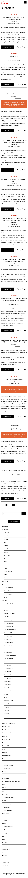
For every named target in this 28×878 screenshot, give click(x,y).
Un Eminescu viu (14, 56)
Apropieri (6, 610)
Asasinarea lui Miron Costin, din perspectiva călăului (14, 180)
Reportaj (4, 843)
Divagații (6, 542)
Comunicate (5, 720)
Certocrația (6, 532)
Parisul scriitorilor (8, 810)
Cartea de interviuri (8, 649)
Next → (20, 505)
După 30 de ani (7, 859)
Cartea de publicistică (9, 668)
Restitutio (14, 14)
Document (4, 736)
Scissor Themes (6, 875)
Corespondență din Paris (10, 804)
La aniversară (7, 768)
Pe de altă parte (7, 565)
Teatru (5, 597)
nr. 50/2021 (17, 146)
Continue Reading (8, 47)
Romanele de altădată (9, 797)
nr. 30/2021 (17, 474)
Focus (5, 697)
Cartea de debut (8, 636)
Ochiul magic (5, 813)
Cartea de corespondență (10, 629)
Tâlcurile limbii (5, 862)
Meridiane (4, 801)
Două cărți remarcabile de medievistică (14, 470)
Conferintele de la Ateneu (8, 723)
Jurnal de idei (7, 552)
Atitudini (4, 600)
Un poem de (7, 830)
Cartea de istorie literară (10, 655)
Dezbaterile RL (5, 729)
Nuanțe (5, 558)
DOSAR (4, 742)
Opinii (5, 561)
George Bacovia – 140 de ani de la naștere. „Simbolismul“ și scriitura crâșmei (14, 260)
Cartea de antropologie (9, 623)
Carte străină (7, 616)
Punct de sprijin (7, 707)
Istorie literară (5, 794)
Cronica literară (7, 687)
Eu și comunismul (6, 755)
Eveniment (5, 759)
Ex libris (6, 694)
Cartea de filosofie (8, 645)
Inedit (3, 784)
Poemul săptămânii (8, 826)
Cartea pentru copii (8, 678)
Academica (5, 526)
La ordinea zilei (7, 555)
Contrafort (6, 536)
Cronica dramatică (8, 587)
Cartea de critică (8, 633)
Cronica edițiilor (8, 681)
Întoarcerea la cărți (8, 700)
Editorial (6, 545)
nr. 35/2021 (17, 383)
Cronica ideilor (7, 684)
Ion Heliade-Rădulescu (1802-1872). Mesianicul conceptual (14, 18)
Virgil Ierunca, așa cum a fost (14, 379)
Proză (3, 836)
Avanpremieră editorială (8, 603)
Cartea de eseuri (8, 639)
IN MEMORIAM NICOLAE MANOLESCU (11, 781)
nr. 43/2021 (17, 304)
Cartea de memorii (8, 658)
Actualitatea (5, 529)
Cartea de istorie (8, 652)
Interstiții (6, 549)
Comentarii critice (6, 607)
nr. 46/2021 (17, 265)
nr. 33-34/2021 (18, 429)
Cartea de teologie (8, 674)
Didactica (6, 539)
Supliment (4, 855)
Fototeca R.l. (5, 775)
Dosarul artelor (6, 746)
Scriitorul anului (6, 849)
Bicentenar (6, 762)
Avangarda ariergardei (9, 613)
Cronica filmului (7, 591)
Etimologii (4, 752)
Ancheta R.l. (5, 581)
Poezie (4, 823)
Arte (3, 584)
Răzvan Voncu (14, 21)
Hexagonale (7, 807)
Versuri (5, 833)
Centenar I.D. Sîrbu (8, 765)
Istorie (3, 791)
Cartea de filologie (8, 642)
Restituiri (4, 846)
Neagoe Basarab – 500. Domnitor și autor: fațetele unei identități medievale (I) (14, 341)
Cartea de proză (7, 665)
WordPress (22, 875)
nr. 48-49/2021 (18, 185)
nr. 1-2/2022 (18, 60)
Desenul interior (8, 691)
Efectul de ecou (7, 817)
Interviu (4, 788)
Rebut (5, 820)
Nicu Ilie (10, 873)
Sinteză (4, 852)
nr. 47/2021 (17, 226)
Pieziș (5, 568)
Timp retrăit (5, 865)
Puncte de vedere (8, 571)
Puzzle (5, 574)
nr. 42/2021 (17, 346)
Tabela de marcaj (8, 578)
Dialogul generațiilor (7, 733)
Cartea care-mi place (9, 620)
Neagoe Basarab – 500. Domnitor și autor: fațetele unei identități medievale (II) (14, 299)
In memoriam (5, 778)
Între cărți (6, 704)
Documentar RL (6, 739)
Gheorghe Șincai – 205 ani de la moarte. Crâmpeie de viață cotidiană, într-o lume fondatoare (14, 220)
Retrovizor (6, 713)
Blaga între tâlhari (14, 426)
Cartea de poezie (8, 662)
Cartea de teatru (8, 671)
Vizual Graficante (16, 873)
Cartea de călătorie (8, 626)
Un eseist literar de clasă (14, 94)
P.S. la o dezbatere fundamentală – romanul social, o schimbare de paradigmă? (14, 141)
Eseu (3, 749)
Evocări (4, 771)
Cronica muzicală (8, 594)
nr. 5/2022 (18, 23)
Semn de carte (7, 717)
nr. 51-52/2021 (18, 98)
